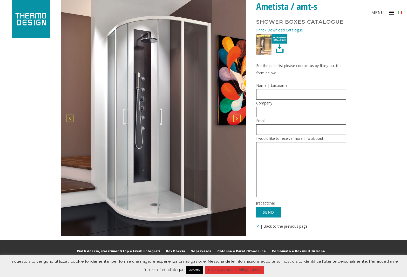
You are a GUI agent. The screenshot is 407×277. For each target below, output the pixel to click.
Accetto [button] (194, 270)
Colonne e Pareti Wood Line (241, 251)
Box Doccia (175, 251)
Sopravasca (201, 251)
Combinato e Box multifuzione (298, 251)
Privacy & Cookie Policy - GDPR (234, 270)
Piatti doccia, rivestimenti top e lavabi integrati (118, 251)
